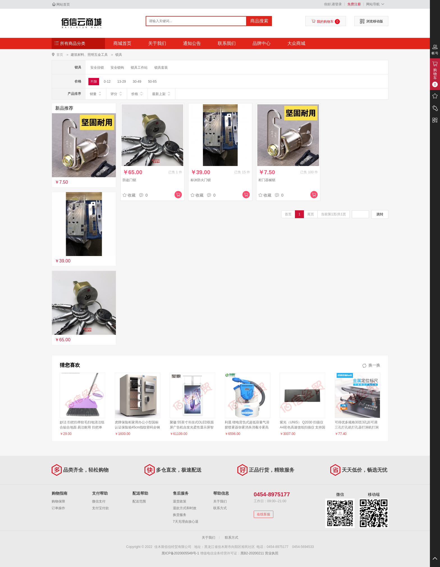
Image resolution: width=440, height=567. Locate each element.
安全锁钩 (117, 68)
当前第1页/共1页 (333, 214)
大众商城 (296, 43)
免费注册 (354, 4)
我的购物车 (325, 22)
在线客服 (263, 514)
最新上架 (161, 93)
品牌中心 (262, 43)
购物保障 (58, 501)
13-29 (121, 82)
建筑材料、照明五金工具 (89, 55)
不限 (93, 82)
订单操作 (58, 508)
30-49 (137, 82)
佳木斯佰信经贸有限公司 (81, 23)
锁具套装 (161, 68)
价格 (137, 93)
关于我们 (157, 43)
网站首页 (63, 4)
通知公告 (192, 43)
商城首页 (122, 43)
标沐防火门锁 (201, 180)
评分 (117, 93)
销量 (96, 93)
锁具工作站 (139, 68)
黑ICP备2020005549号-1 (180, 553)
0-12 (107, 82)
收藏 (129, 195)
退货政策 (179, 501)
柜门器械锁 (266, 180)
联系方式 (220, 508)
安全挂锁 (97, 68)
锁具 (118, 55)
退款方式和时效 (184, 508)
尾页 (310, 214)
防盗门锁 (129, 180)
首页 (59, 54)
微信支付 (99, 501)
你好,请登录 (333, 4)
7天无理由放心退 (185, 522)
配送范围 (139, 501)
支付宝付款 (100, 508)
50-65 (152, 82)
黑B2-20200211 (252, 553)
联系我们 (227, 43)
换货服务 (179, 515)
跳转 (380, 214)
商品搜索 (259, 21)
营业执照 (271, 553)
